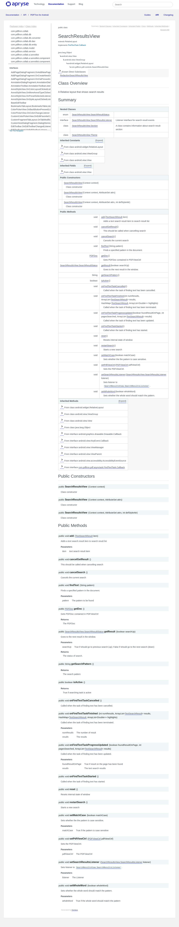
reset (103, 336)
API (25, 15)
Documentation (56, 4)
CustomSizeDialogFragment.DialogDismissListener (35, 123)
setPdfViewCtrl (108, 365)
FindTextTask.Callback (77, 45)
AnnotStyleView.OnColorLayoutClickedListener (33, 89)
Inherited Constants (120, 26)
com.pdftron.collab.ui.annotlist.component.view (33, 61)
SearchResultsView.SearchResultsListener (92, 120)
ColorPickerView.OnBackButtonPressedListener (33, 109)
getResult (105, 265)
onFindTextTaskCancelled (113, 286)
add (103, 217)
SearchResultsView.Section (85, 126)
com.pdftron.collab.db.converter (26, 38)
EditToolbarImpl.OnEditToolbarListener (29, 130)
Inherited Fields (134, 26)
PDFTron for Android (39, 15)
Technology (39, 4)
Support (71, 4)
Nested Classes (105, 26)
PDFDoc (94, 256)
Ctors (144, 26)
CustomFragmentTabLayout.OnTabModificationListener (37, 120)
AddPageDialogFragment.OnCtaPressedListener (34, 79)
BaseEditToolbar (18, 103)
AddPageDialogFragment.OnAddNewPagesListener (35, 72)
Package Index (17, 26)
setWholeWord (108, 391)
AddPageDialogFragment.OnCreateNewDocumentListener (38, 75)
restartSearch (107, 345)
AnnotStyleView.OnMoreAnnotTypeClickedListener (34, 92)
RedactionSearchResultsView (74, 75)
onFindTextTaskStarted (112, 326)
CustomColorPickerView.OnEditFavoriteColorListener (36, 116)
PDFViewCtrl (122, 365)
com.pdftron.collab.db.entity (24, 44)
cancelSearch (107, 236)
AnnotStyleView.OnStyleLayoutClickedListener (32, 99)
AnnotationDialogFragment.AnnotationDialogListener (35, 82)
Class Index (30, 26)
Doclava (75, 910)
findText (104, 246)
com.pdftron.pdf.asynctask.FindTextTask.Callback (102, 467)
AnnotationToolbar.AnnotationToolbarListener (32, 86)
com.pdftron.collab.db (21, 34)
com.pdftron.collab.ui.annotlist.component (30, 58)
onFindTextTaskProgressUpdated (116, 313)
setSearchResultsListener (113, 374)
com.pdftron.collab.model (23, 48)
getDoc (104, 256)
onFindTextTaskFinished (112, 296)
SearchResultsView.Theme (84, 135)
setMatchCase (108, 355)
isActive (104, 280)
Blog (81, 4)
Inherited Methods (161, 26)
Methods (150, 26)
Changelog (168, 15)
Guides (147, 15)
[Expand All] (164, 30)
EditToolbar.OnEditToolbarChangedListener (31, 126)
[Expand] (99, 140)
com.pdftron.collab (19, 31)
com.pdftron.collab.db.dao (23, 41)
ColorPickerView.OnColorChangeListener (30, 113)
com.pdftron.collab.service (23, 51)
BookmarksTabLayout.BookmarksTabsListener (32, 106)
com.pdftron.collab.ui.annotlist (25, 55)
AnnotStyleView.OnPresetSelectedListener (31, 96)
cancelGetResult (109, 227)
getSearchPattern (109, 275)
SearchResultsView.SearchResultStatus (90, 114)
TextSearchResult (114, 217)
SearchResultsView (73, 183)
